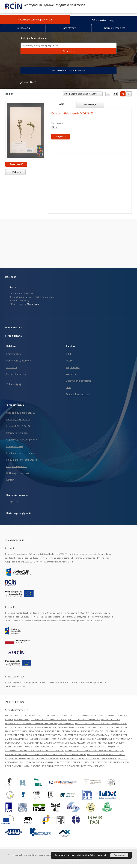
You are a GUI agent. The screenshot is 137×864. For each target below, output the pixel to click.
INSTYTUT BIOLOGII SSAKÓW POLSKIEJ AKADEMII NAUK (101, 723)
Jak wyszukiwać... (28, 82)
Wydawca (71, 374)
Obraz (54, 127)
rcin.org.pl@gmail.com (28, 304)
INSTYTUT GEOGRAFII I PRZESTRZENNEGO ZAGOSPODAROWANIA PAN (76, 735)
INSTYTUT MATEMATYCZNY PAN (20, 715)
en (129, 94)
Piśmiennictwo (13, 353)
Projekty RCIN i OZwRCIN (18, 426)
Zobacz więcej (13, 384)
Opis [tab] (61, 104)
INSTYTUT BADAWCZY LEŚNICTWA (84, 719)
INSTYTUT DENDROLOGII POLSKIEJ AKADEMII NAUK (105, 731)
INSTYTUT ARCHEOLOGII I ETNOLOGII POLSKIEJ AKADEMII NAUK (67, 715)
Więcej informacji (98, 855)
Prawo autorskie (14, 446)
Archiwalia (11, 367)
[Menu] (133, 3)
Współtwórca (72, 367)
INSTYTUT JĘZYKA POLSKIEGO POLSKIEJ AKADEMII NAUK (84, 739)
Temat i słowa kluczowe (78, 394)
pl (123, 94)
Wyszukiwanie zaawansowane (69, 70)
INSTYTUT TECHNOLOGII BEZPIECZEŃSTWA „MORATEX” (78, 766)
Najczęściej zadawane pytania (21, 439)
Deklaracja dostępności (18, 473)
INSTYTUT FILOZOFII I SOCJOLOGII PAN (23, 735)
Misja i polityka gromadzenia (20, 412)
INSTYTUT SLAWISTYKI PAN (98, 746)
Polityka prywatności (16, 466)
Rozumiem (119, 855)
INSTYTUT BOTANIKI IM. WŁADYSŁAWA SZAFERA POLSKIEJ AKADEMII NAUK (40, 727)
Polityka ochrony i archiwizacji (21, 459)
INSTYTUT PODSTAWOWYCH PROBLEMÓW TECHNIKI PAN (57, 746)
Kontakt (10, 479)
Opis (68, 387)
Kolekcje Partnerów (16, 374)
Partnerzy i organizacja (18, 419)
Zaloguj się (12, 501)
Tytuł (68, 353)
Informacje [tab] (90, 104)
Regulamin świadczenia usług (21, 453)
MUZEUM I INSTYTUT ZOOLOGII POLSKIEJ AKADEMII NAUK (92, 750)
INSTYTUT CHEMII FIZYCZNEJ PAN (28, 731)
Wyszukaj (68, 51)
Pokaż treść (16, 164)
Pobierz (14, 172)
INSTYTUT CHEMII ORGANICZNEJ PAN (62, 731)
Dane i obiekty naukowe (18, 360)
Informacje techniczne (17, 432)
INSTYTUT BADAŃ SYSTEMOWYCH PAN (49, 719)
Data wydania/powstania (78, 380)
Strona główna (13, 335)
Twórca (70, 360)
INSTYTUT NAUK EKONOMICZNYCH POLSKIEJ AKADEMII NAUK (88, 758)
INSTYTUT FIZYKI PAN (41, 766)
